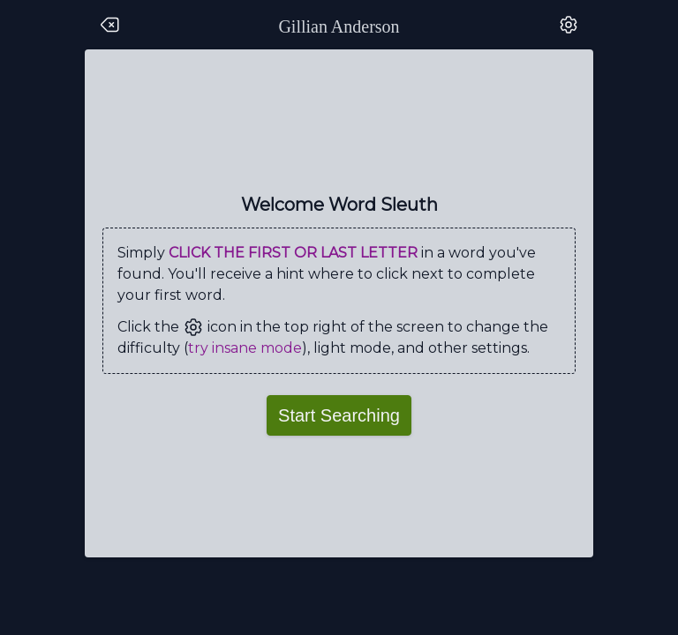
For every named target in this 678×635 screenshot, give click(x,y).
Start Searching (339, 415)
